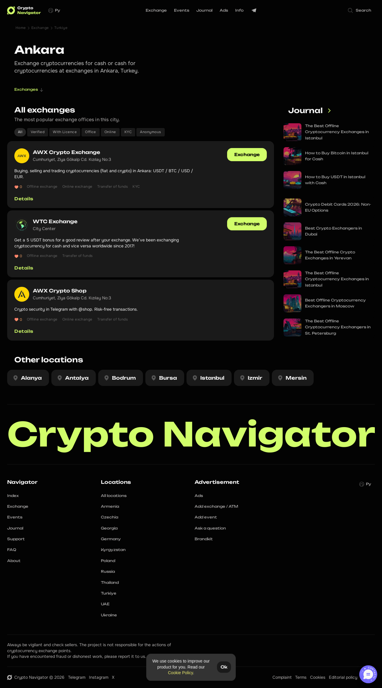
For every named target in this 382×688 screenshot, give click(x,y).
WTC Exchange (55, 224)
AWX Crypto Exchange (66, 152)
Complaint (282, 677)
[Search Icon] (360, 10)
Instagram (98, 677)
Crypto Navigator (191, 434)
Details (23, 198)
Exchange (40, 27)
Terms (300, 677)
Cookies (317, 677)
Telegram (76, 677)
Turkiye (60, 27)
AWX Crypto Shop (60, 294)
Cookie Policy (180, 672)
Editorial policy (343, 677)
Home (21, 27)
